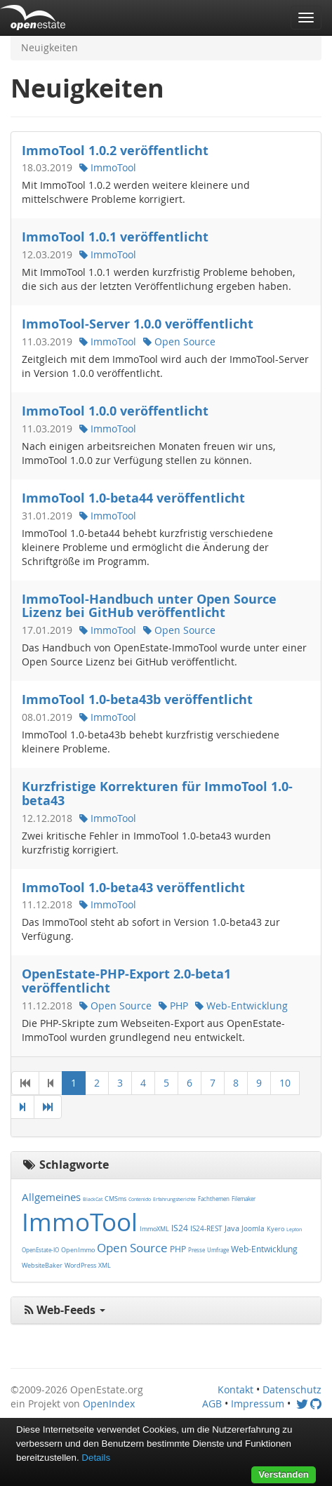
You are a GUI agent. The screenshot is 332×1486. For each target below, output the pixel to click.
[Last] (48, 1107)
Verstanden (283, 1474)
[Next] (22, 1107)
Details (95, 1457)
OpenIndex (109, 1403)
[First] (25, 1083)
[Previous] (50, 1083)
